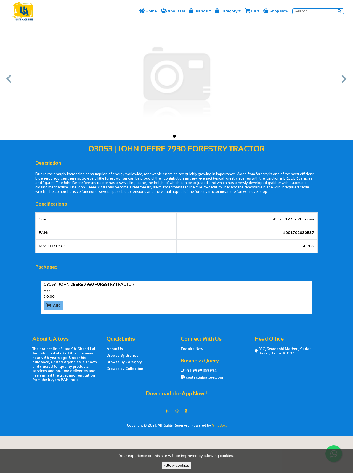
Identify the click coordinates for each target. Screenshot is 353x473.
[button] (9, 81)
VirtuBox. (219, 425)
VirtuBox (188, 441)
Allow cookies (176, 465)
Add (53, 305)
